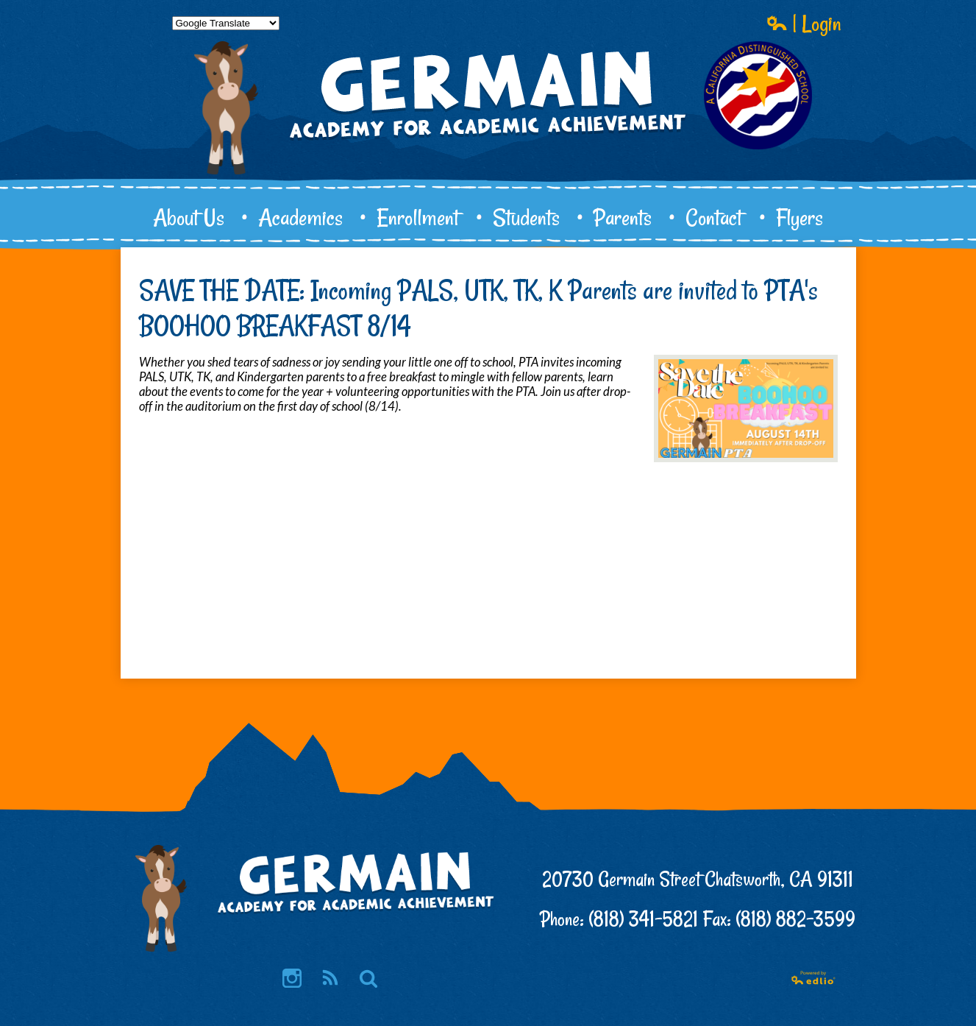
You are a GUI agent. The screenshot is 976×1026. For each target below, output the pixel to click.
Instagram (292, 979)
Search (368, 979)
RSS (329, 979)
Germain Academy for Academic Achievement (488, 144)
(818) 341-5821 (643, 919)
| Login (803, 22)
